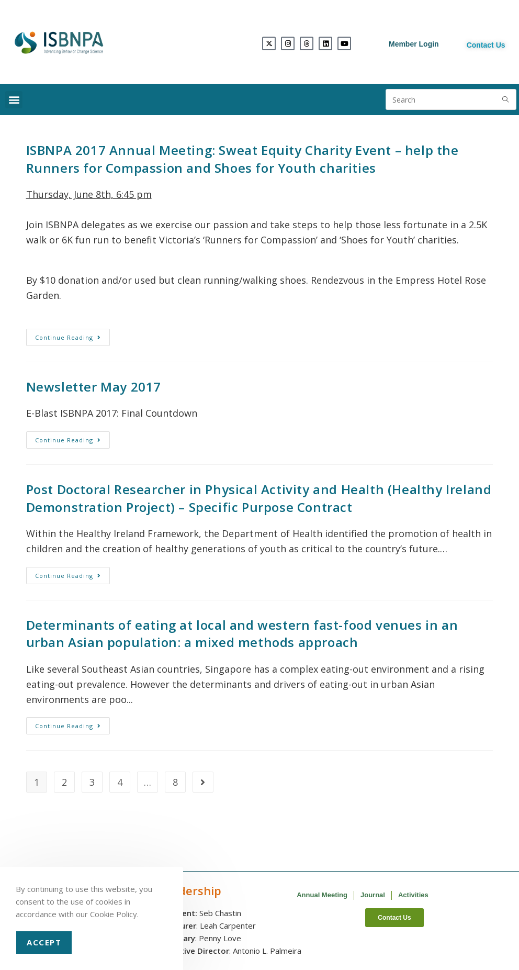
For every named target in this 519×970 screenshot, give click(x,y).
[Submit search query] (505, 99)
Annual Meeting (322, 895)
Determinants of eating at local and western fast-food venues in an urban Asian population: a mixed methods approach (242, 633)
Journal (372, 895)
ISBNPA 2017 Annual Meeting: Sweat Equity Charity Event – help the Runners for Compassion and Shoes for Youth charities (242, 158)
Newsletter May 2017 (93, 386)
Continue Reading (72, 335)
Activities (413, 895)
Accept (44, 942)
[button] (13, 99)
